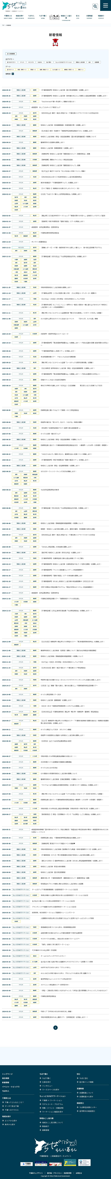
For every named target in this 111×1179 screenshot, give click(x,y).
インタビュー (47, 1085)
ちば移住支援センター (88, 1107)
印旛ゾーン (33, 69)
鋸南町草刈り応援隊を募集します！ (53, 142)
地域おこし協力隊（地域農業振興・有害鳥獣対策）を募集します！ (63, 125)
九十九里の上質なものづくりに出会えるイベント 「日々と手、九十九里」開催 (69, 319)
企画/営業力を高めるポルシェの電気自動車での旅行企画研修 (61, 933)
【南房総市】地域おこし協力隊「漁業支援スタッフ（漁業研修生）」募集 (65, 154)
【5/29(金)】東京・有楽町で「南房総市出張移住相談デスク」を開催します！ (67, 131)
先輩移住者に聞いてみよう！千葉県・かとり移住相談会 (60, 410)
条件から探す (10, 1124)
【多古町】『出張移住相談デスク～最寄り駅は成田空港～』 (61, 428)
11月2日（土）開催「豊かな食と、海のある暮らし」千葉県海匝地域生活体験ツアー (69, 685)
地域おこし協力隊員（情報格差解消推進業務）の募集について (62, 523)
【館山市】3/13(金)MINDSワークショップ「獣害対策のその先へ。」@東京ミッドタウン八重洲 (73, 216)
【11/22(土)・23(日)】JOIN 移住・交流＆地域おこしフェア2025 (63, 299)
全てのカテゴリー (11, 62)
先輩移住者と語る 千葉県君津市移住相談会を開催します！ (61, 838)
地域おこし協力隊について (52, 1122)
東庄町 (34, 119)
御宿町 (34, 448)
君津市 (16, 210)
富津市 (34, 206)
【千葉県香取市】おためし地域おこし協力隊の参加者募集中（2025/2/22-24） (67, 581)
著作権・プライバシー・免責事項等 (59, 1173)
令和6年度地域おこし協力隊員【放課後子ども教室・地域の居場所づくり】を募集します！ (71, 849)
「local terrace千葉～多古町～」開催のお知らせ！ (58, 101)
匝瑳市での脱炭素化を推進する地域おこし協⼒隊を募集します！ (63, 735)
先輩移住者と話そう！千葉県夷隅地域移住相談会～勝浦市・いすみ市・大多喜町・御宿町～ (72, 800)
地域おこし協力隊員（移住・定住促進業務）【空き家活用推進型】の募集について (68, 136)
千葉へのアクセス (12, 1110)
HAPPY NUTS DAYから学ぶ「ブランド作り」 (56, 967)
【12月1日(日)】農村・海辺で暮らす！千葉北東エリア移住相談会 (63, 668)
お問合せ (79, 1173)
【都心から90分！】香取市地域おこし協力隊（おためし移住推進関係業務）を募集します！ (72, 861)
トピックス (31, 62)
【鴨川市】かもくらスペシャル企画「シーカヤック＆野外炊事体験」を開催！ (67, 362)
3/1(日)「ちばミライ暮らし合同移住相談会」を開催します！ (61, 194)
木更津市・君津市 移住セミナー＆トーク (54, 334)
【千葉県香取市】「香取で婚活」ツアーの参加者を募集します (61, 575)
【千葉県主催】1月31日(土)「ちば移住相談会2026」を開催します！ (64, 256)
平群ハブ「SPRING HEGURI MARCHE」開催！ (57, 1011)
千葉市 (16, 259)
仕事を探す (46, 1082)
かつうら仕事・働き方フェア (50, 434)
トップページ (7, 1074)
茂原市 (16, 322)
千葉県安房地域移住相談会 (50, 233)
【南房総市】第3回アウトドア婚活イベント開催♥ (58, 843)
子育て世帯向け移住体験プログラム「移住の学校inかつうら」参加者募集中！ (67, 587)
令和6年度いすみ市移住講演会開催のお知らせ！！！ (59, 756)
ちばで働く (48, 62)
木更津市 (25, 278)
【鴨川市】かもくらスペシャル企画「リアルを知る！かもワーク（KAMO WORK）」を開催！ (72, 794)
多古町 (34, 101)
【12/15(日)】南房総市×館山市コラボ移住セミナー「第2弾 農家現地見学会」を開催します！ (73, 641)
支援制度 (97, 62)
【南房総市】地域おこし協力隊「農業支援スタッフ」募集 (60, 165)
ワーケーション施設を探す (52, 1111)
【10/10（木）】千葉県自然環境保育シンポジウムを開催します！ (63, 706)
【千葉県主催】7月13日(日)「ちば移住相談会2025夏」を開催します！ (65, 508)
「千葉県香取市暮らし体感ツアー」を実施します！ (58, 351)
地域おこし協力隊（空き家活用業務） (54, 872)
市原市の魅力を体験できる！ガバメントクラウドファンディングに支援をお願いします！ (71, 680)
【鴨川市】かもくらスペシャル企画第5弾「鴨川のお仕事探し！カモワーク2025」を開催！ (72, 313)
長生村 (25, 272)
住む (90, 62)
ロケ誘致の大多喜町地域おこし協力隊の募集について (59, 773)
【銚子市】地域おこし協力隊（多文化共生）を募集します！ (61, 552)
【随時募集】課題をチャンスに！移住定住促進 (57, 159)
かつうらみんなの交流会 (49, 768)
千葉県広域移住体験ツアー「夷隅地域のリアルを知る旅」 (60, 598)
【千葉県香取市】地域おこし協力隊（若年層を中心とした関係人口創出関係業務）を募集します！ (74, 96)
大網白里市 (16, 269)
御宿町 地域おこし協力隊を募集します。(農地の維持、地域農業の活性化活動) (68, 529)
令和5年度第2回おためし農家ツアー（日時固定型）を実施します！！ (64, 1017)
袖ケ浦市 (25, 823)
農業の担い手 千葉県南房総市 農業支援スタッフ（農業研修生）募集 (65, 878)
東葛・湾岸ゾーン (22, 69)
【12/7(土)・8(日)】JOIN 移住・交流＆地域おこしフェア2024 (62, 662)
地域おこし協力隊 (80, 62)
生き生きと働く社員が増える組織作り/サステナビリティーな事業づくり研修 (67, 962)
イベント (22, 62)
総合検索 (5, 1078)
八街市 (34, 259)
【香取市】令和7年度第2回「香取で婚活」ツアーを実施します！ (63, 221)
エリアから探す (11, 1120)
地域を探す (6, 1116)
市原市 (34, 558)
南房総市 (35, 131)
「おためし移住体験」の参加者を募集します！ (57, 547)
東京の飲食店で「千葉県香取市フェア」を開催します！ (60, 183)
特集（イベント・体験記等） (53, 1108)
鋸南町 (34, 125)
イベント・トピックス (11, 1086)
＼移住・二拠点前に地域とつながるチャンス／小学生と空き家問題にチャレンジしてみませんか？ (74, 990)
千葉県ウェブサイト (36, 1173)
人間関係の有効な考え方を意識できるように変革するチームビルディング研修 (67, 918)
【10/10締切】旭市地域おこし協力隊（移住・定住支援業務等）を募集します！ (68, 368)
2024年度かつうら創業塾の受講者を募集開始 (56, 762)
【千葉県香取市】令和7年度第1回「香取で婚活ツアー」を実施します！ (65, 460)
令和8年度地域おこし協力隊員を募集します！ (56, 287)
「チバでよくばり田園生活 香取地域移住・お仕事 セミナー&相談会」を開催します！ (70, 785)
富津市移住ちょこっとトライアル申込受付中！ (57, 979)
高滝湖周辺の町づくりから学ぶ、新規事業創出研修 (58, 927)
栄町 (16, 262)
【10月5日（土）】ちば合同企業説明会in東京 (56, 741)
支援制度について (86, 1092)
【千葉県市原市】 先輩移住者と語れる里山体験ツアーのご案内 (62, 558)
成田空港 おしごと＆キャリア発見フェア (45, 107)
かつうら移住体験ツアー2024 (51, 694)
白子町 (34, 325)
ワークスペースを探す (50, 1089)
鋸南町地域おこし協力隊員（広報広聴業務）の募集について (61, 779)
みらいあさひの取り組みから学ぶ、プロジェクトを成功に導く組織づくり (66, 973)
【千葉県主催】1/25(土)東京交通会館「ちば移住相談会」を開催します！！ (66, 611)
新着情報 (5, 1082)
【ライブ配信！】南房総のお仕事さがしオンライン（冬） (60, 188)
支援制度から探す (86, 1096)
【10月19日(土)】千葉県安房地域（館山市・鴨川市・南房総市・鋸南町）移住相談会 (70, 712)
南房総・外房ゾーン (69, 69)
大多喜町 (35, 159)
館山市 (34, 188)
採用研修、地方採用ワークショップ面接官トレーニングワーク (53, 912)
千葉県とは (6, 1098)
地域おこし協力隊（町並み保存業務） (54, 866)
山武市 (16, 203)
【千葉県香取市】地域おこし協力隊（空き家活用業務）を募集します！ (65, 90)
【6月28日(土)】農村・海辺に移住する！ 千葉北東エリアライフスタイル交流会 (68, 535)
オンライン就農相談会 (39, 242)
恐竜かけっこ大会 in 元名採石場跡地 (53, 380)
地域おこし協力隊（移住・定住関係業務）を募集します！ (60, 466)
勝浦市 (34, 136)
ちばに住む (83, 1078)
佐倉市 (16, 388)
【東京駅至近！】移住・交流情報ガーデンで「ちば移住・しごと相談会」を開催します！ (71, 814)
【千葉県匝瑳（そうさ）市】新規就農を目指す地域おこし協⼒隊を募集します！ (68, 855)
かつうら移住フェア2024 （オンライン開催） (56, 729)
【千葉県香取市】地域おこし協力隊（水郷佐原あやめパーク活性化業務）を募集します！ (71, 564)
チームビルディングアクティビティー (53, 956)
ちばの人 (40, 62)
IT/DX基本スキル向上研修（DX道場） (45, 950)
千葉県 (34, 250)
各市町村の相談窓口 (87, 1111)
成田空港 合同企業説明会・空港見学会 (45, 227)
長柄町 (16, 328)
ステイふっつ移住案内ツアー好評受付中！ (55, 985)
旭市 (16, 116)
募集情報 (45, 1130)
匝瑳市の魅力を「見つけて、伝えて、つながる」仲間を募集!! (61, 422)
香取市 (34, 90)
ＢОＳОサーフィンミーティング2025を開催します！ (59, 471)
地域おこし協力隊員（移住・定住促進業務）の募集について (61, 439)
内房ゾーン (80, 69)
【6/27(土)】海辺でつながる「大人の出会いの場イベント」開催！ (63, 171)
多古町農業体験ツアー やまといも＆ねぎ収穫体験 (58, 357)
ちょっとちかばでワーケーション (64, 62)
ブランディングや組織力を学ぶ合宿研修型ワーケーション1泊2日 (54, 907)
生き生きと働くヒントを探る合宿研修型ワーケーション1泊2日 (53, 901)
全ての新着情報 (11, 53)
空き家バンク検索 (86, 1082)
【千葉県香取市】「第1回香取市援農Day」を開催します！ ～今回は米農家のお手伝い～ (70, 374)
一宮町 (16, 272)
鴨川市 (16, 236)
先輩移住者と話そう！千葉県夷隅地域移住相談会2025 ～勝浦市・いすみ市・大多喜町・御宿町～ (74, 445)
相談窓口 (80, 1103)
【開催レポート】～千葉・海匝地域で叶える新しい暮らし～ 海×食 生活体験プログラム (71, 247)
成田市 (25, 259)
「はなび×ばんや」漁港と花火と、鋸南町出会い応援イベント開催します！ (66, 454)
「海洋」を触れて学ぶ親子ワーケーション (55, 944)
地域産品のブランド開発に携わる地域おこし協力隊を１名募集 (62, 884)
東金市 (25, 322)
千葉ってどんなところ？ (14, 1102)
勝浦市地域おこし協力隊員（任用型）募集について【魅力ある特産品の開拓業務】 (69, 650)
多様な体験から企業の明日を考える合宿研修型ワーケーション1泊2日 (64, 895)
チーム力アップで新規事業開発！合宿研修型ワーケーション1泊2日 (55, 889)
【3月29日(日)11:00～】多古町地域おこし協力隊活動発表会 (61, 177)
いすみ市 (25, 206)
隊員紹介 (45, 1126)
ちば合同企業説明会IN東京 (50, 490)
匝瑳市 (25, 116)
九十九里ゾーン (56, 69)
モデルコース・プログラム (52, 1104)
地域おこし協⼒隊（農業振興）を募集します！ (57, 700)
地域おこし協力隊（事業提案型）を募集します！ (57, 148)
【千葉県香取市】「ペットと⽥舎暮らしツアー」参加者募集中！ (62, 570)
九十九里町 (25, 203)
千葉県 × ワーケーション (52, 1100)
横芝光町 (35, 269)
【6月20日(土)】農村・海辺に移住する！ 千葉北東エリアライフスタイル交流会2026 (69, 113)
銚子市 (34, 113)
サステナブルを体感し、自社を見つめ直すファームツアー (60, 939)
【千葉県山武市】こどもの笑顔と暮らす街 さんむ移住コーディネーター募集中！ (69, 293)
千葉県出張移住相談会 (48, 996)
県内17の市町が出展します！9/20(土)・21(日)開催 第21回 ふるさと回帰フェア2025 (71, 385)
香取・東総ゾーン (44, 69)
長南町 (34, 203)
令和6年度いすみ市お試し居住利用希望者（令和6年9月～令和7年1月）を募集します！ (70, 808)
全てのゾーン (10, 69)
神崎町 (16, 119)
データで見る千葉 (12, 1106)
